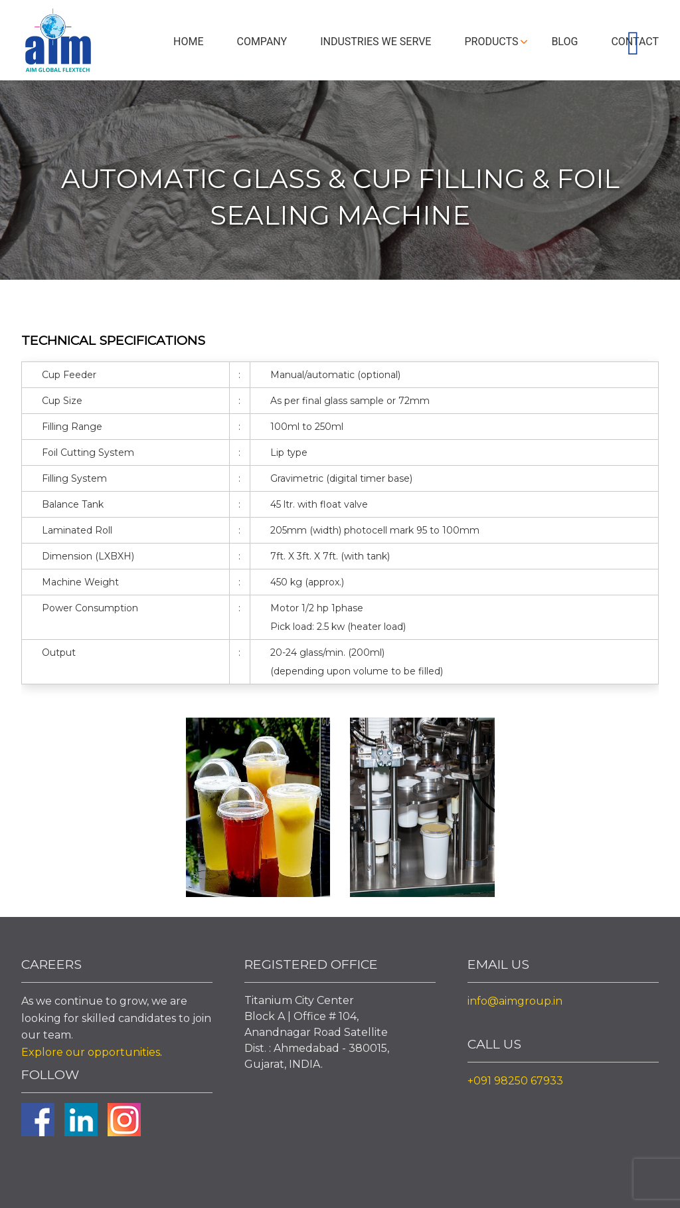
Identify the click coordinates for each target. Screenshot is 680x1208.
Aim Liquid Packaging (57, 43)
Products (491, 41)
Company (261, 41)
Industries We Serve (375, 41)
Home (188, 41)
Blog (564, 41)
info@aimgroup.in (515, 1001)
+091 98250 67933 (515, 1080)
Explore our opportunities (90, 1052)
